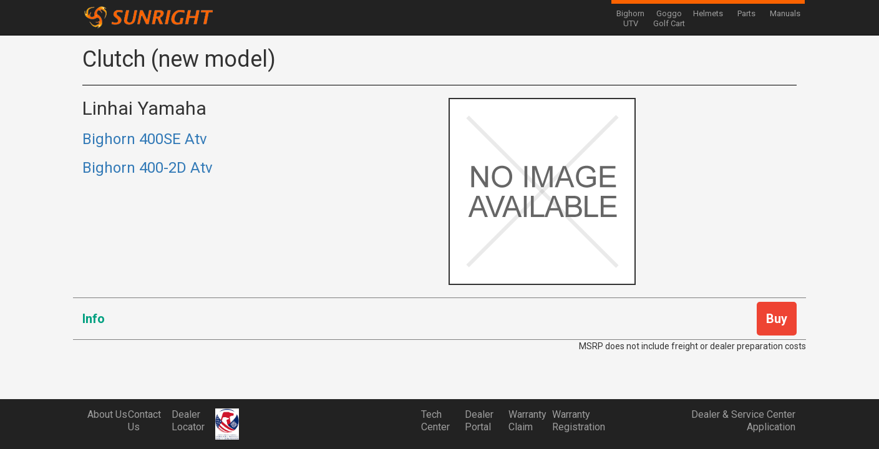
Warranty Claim (527, 420)
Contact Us (144, 420)
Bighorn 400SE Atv (144, 139)
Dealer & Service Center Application (743, 420)
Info (93, 318)
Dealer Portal (479, 420)
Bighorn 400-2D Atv (147, 167)
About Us (107, 414)
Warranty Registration (574, 420)
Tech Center (435, 420)
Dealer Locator (188, 420)
